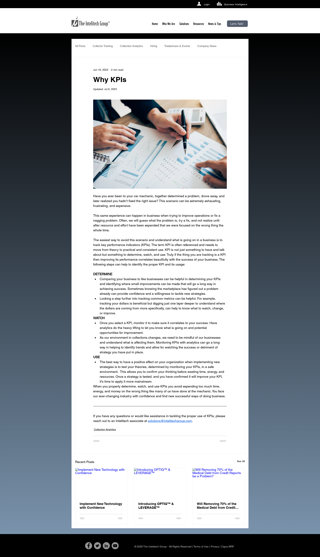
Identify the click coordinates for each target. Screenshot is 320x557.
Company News (207, 46)
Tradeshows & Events (177, 46)
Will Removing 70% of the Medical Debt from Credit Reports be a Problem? (216, 505)
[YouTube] (115, 545)
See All (241, 461)
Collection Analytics (131, 46)
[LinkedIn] (106, 545)
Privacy (215, 546)
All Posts (80, 46)
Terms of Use (201, 546)
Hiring (153, 46)
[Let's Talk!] (237, 23)
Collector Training (103, 46)
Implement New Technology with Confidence (101, 505)
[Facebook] (88, 545)
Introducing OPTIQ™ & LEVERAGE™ (156, 505)
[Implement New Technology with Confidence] (101, 482)
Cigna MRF (227, 546)
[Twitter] (97, 545)
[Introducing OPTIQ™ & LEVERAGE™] (160, 482)
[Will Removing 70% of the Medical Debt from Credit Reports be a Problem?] (219, 482)
